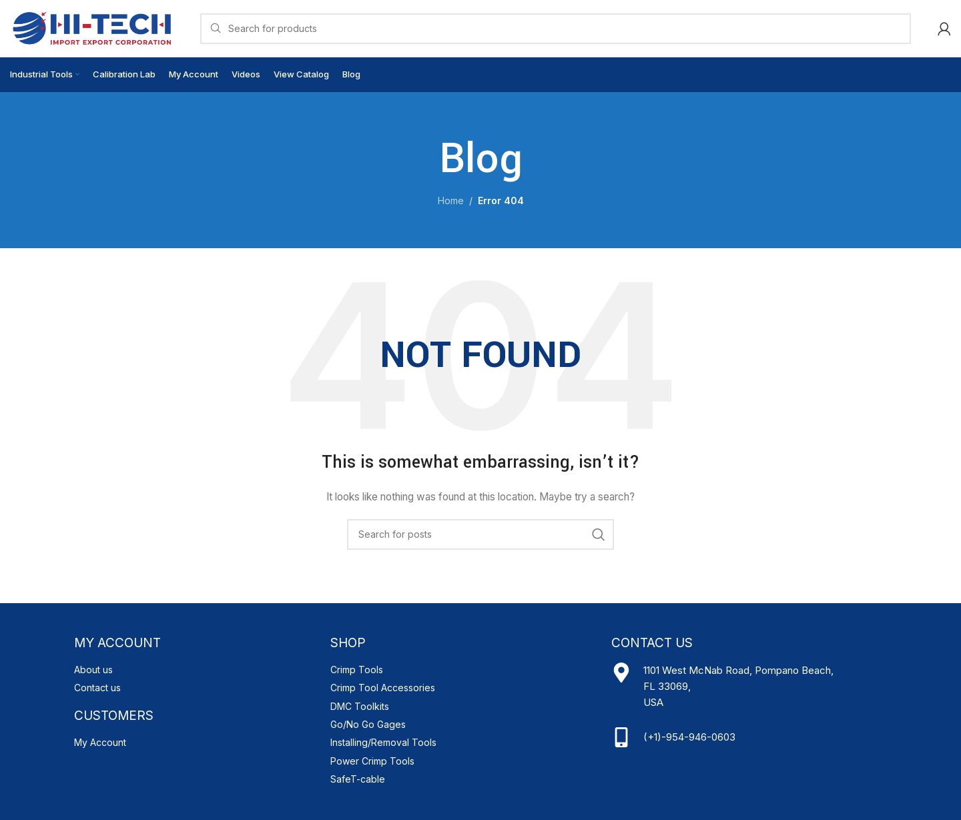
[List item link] (195, 670)
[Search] (555, 28)
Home (451, 200)
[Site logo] (92, 27)
